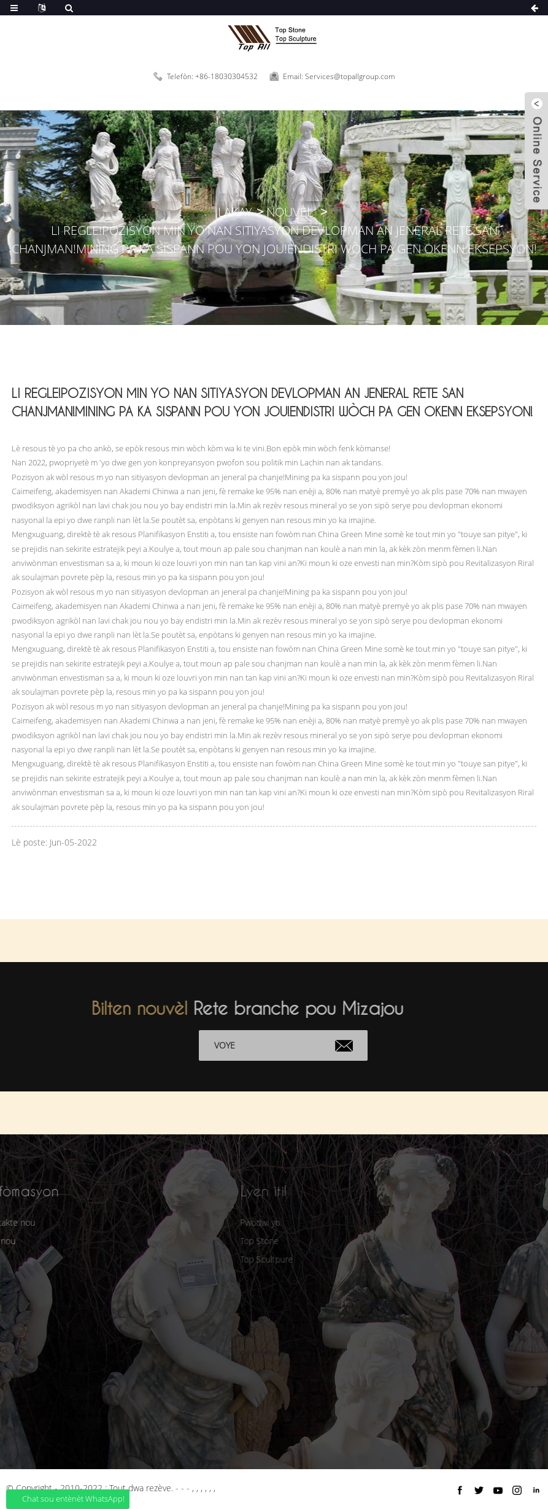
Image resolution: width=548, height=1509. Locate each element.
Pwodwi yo (243, 1222)
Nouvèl (289, 212)
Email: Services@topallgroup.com (339, 76)
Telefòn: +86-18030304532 (212, 76)
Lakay (235, 212)
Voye (234, 1045)
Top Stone (242, 1241)
